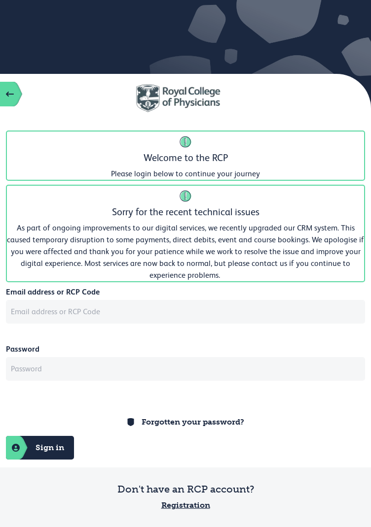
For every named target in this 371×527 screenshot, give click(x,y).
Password (22, 349)
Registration (185, 505)
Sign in (35, 448)
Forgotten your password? (193, 422)
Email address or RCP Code (53, 291)
